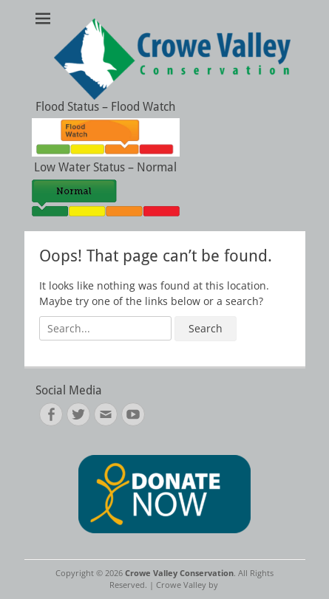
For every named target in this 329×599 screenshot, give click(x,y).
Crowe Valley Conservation (179, 572)
